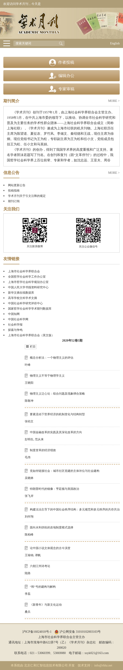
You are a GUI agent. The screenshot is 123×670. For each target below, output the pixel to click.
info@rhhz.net (103, 665)
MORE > (114, 101)
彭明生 (29, 439)
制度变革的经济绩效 (43, 450)
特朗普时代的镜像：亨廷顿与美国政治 (54, 488)
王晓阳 (29, 382)
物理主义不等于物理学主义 (47, 375)
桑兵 (28, 611)
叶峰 (28, 364)
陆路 (28, 573)
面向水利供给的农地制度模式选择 (51, 527)
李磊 (28, 593)
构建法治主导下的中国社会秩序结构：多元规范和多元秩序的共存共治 (75, 509)
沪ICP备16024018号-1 (36, 631)
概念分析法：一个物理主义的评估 (51, 357)
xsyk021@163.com (96, 653)
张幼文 (29, 421)
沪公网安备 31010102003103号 (78, 631)
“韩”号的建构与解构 (43, 586)
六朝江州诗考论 (40, 566)
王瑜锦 (29, 555)
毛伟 (28, 457)
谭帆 (38, 555)
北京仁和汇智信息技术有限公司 (46, 665)
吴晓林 (29, 478)
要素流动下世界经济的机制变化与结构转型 (57, 414)
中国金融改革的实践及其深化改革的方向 (56, 432)
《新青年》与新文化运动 (46, 604)
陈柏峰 (29, 534)
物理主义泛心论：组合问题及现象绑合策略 (57, 393)
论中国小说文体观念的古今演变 (50, 548)
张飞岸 (29, 496)
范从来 (39, 439)
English (115, 43)
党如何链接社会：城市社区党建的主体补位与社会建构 (64, 470)
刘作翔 (29, 516)
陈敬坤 (29, 400)
